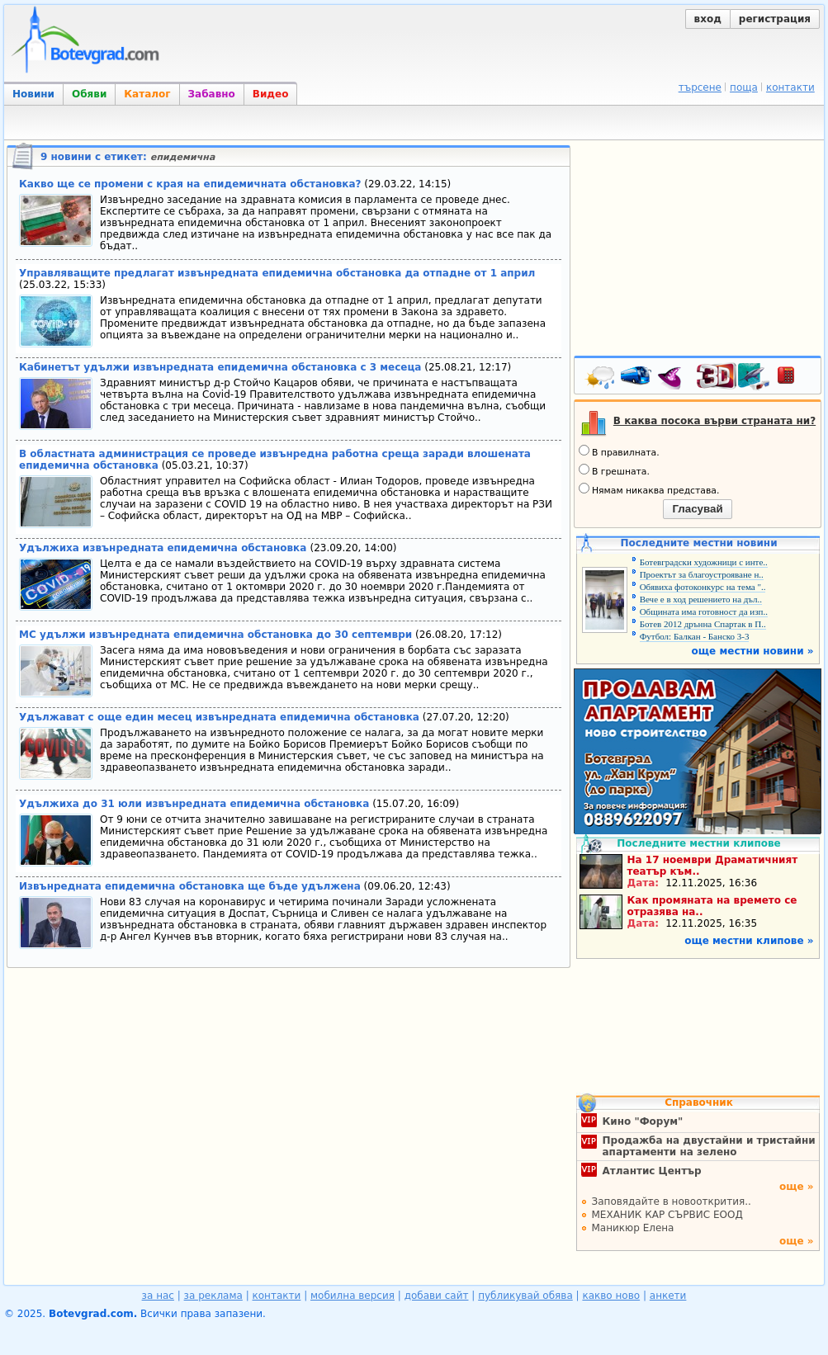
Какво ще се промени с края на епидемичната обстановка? (190, 184)
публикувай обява (525, 1295)
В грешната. (614, 470)
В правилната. (619, 451)
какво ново (611, 1295)
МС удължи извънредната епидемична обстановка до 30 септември (215, 634)
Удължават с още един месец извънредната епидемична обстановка (219, 717)
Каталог (147, 94)
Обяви (89, 94)
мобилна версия (352, 1295)
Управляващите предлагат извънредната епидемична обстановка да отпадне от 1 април (277, 273)
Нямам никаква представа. (649, 489)
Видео (271, 94)
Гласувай (697, 509)
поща (744, 87)
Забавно (211, 94)
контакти (790, 87)
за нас (158, 1295)
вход (708, 19)
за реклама (213, 1295)
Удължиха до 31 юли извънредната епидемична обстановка (194, 804)
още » (796, 1186)
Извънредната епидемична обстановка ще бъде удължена (190, 886)
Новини (33, 94)
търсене (700, 87)
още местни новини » (753, 651)
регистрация (775, 19)
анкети (668, 1295)
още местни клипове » (748, 941)
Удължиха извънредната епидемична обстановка (164, 548)
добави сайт (437, 1295)
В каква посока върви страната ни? (714, 421)
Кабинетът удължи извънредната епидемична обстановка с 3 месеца (220, 367)
